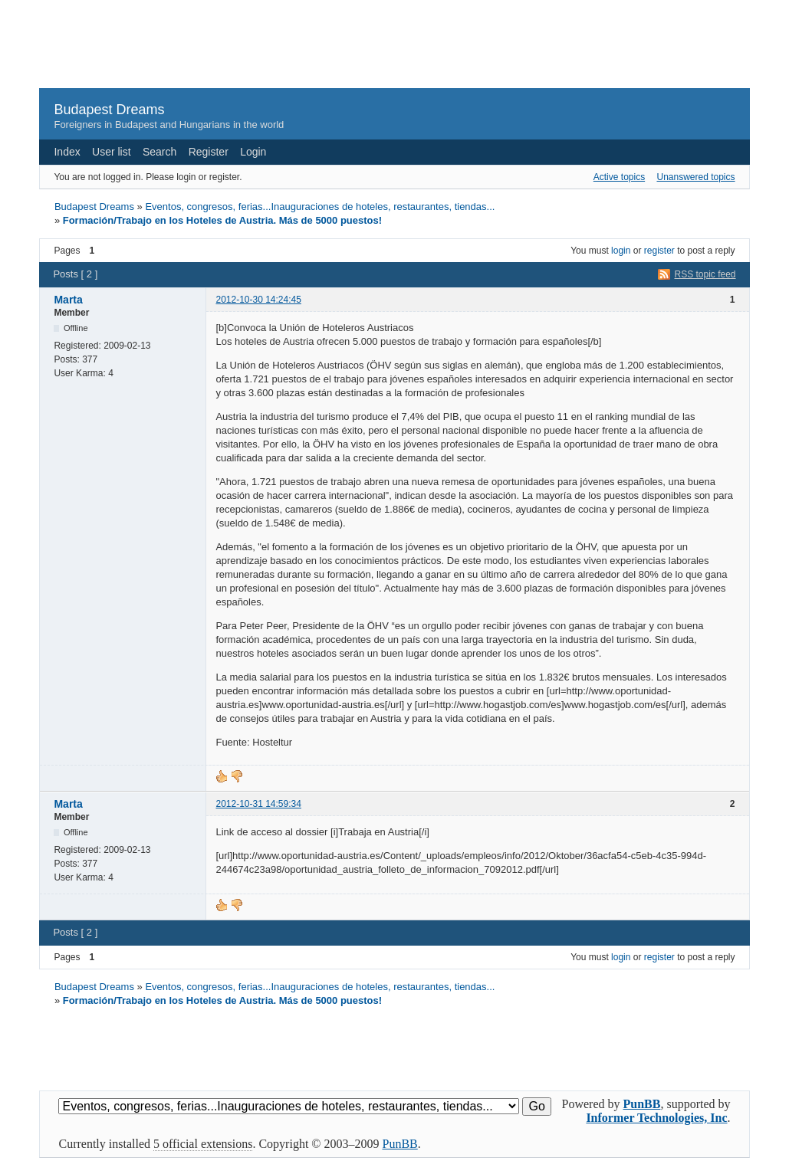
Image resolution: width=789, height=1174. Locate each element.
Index (67, 152)
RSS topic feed (705, 274)
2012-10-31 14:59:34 (258, 804)
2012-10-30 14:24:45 (258, 299)
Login (253, 152)
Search (159, 152)
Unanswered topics (695, 177)
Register (208, 152)
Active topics (619, 177)
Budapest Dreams (109, 109)
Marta (68, 300)
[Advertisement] (395, 50)
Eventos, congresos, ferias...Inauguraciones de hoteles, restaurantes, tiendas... (320, 206)
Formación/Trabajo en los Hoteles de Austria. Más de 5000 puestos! (222, 220)
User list (111, 152)
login (620, 250)
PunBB (642, 1103)
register (659, 250)
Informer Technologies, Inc (656, 1117)
